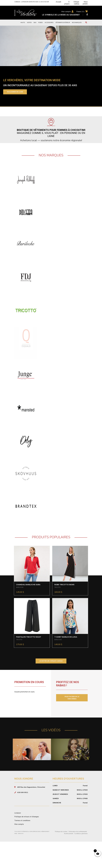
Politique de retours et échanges (26, 834)
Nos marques (76, 22)
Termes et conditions (22, 838)
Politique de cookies (61, 849)
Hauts (23, 22)
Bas (35, 22)
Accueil (58, 2)
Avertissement (68, 851)
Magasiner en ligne (15, 92)
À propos (67, 3)
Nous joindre (85, 3)
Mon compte (66, 11)
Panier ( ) (80, 11)
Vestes (29, 22)
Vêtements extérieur (62, 22)
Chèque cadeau (76, 3)
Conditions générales (81, 851)
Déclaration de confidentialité (78, 849)
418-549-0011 (22, 810)
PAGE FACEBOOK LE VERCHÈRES (72, 698)
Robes (40, 22)
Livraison (17, 830)
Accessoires (49, 22)
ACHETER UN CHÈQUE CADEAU (51, 661)
